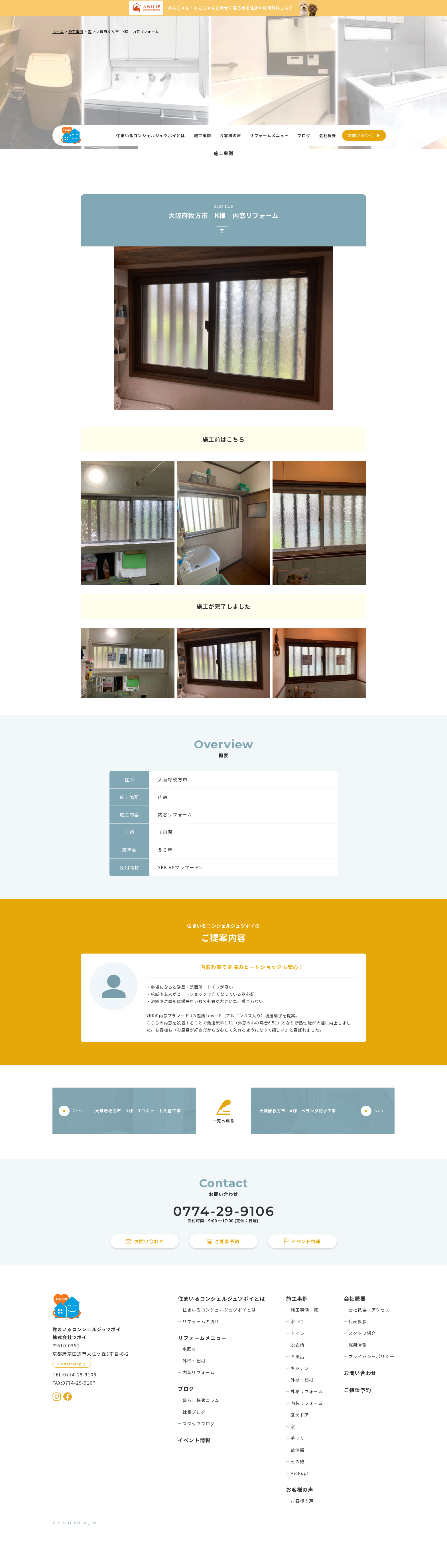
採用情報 (357, 1345)
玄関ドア (299, 1415)
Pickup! (299, 1473)
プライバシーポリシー (371, 1356)
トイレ (297, 1333)
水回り (189, 1349)
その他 (297, 1461)
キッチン (299, 1368)
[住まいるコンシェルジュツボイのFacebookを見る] (67, 1396)
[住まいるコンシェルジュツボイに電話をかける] (223, 1215)
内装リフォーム (198, 1372)
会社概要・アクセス (369, 1310)
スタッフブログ (198, 1423)
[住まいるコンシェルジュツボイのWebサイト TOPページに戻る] (71, 136)
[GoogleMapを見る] (71, 1364)
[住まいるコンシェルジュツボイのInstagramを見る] (56, 1396)
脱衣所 (297, 1345)
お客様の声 (302, 1501)
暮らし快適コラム (201, 1400)
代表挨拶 (357, 1321)
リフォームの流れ (201, 1321)
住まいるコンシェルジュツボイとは (219, 1310)
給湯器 (297, 1450)
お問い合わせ (361, 135)
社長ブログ (194, 1412)
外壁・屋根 (194, 1361)
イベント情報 (194, 1440)
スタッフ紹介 (362, 1333)
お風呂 (297, 1356)
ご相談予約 (357, 1389)
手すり (297, 1438)
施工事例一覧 (304, 1310)
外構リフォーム (306, 1391)
